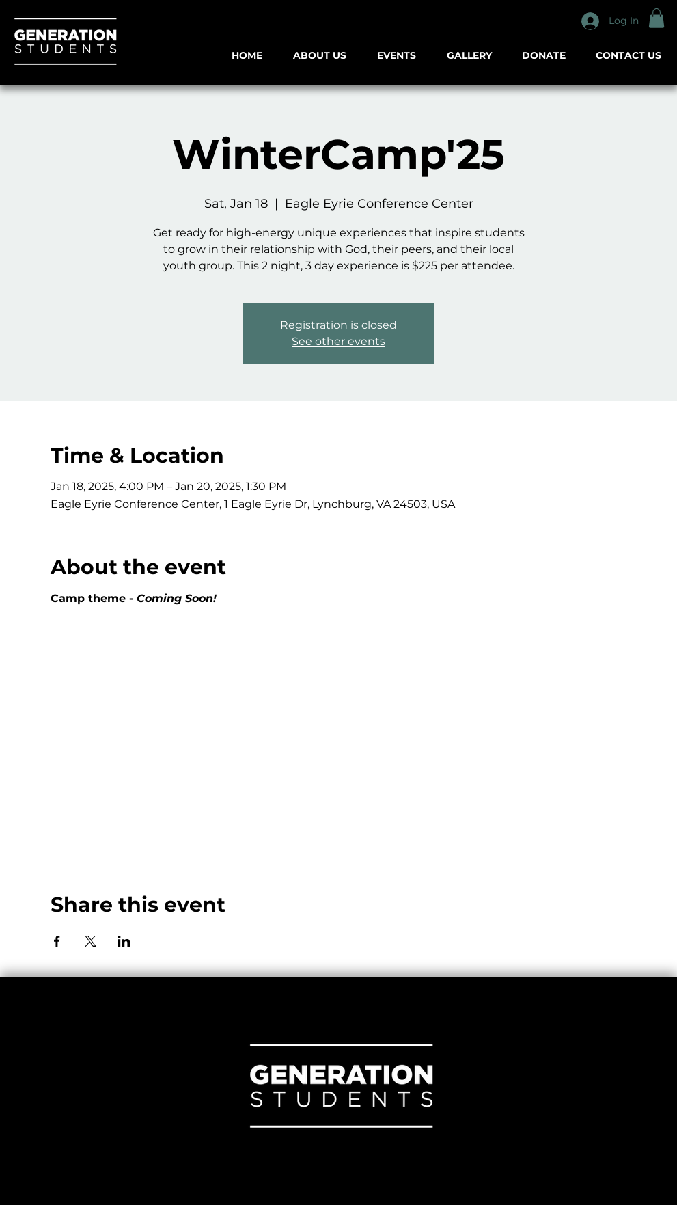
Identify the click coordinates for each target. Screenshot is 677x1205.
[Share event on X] (90, 941)
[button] (656, 18)
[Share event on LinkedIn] (124, 941)
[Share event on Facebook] (57, 941)
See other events (338, 341)
